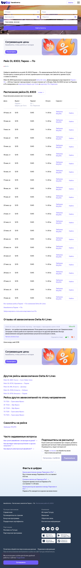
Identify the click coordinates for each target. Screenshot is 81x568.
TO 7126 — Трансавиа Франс (14, 401)
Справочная (7, 512)
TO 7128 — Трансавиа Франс (14, 412)
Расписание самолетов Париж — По (23, 503)
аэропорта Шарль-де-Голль (28, 84)
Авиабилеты (7, 503)
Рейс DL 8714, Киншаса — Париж (15, 393)
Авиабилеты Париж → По (13, 307)
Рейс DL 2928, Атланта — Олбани (16, 390)
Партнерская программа (12, 533)
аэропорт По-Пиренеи (48, 84)
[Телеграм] (43, 528)
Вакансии (45, 515)
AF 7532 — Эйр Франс (12, 405)
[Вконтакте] (48, 528)
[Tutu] (5, 2)
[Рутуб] (57, 528)
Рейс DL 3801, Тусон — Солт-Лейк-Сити (18, 380)
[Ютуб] (52, 528)
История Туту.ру (48, 512)
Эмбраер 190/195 (10, 427)
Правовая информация (46, 549)
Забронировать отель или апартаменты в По (20, 311)
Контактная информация (51, 521)
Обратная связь (47, 518)
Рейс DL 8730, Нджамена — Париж (16, 383)
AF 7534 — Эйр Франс (12, 408)
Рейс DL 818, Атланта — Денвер (15, 387)
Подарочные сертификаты (13, 521)
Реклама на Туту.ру (10, 530)
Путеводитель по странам (13, 515)
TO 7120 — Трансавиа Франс (14, 415)
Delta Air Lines (41, 80)
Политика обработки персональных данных (19, 549)
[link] (11, 52)
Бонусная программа (11, 518)
